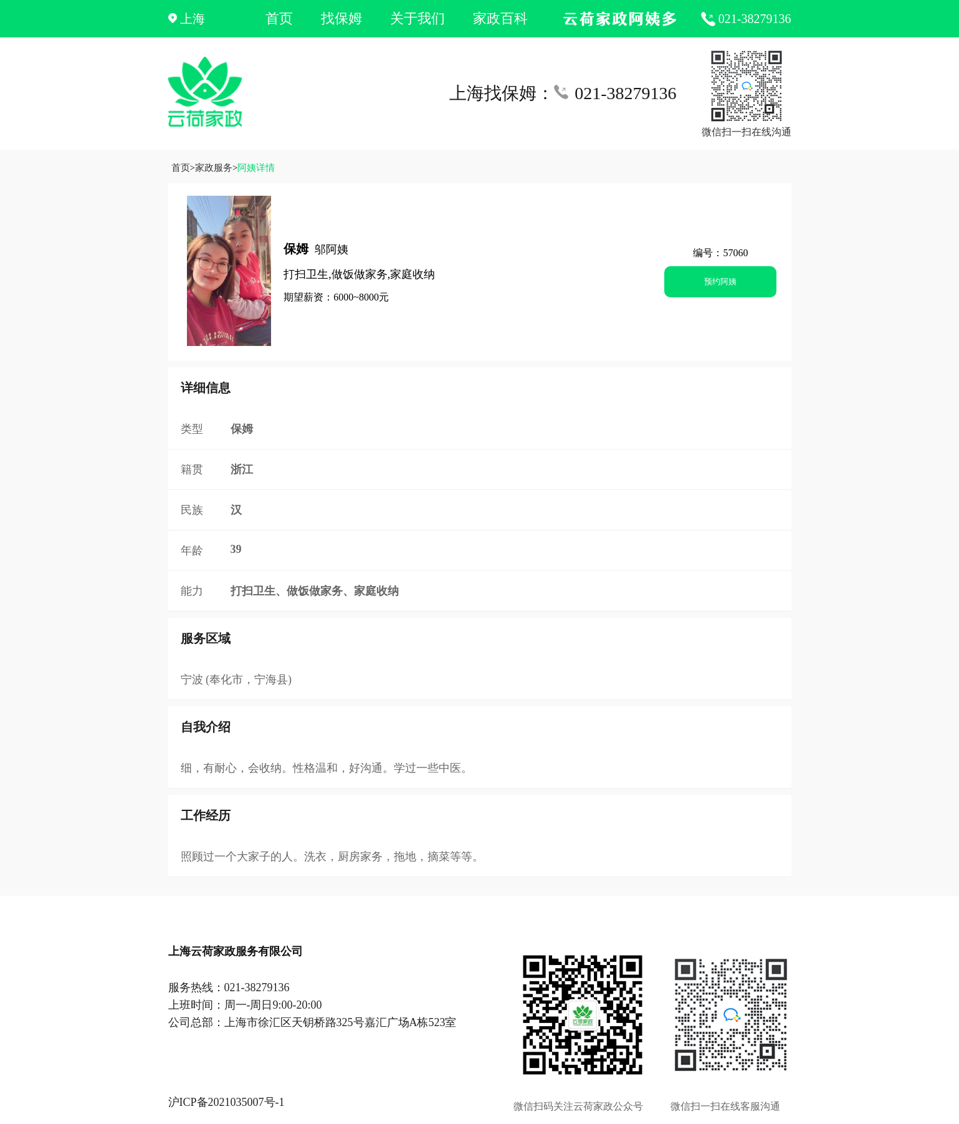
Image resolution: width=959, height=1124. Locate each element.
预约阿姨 (720, 281)
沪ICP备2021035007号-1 (226, 1102)
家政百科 (500, 18)
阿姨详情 (256, 168)
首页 (279, 18)
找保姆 (341, 18)
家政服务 (213, 168)
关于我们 (417, 18)
